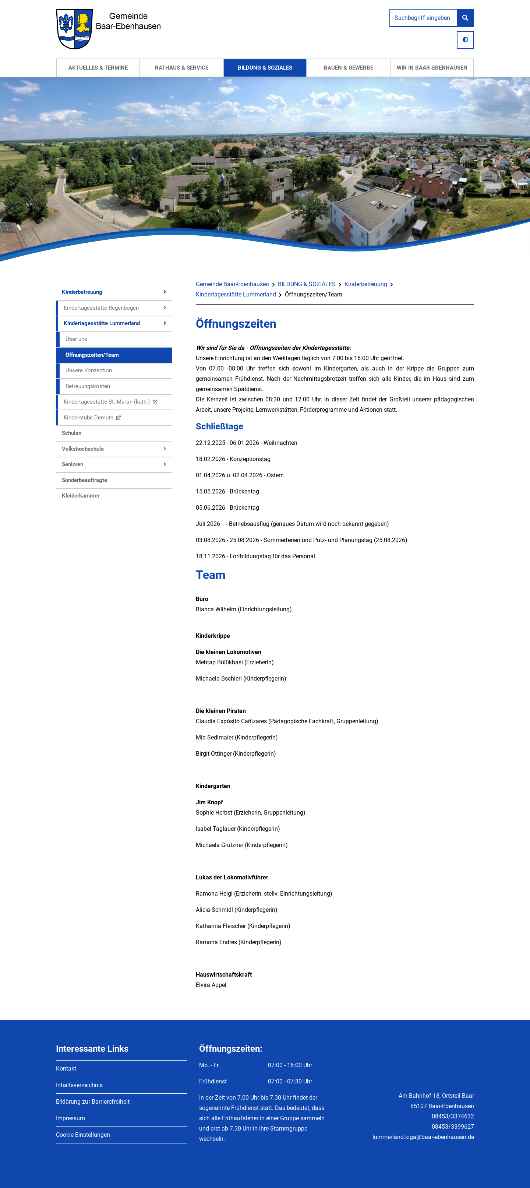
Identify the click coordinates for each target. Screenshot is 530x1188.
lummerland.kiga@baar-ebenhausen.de (423, 1136)
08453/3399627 (453, 1126)
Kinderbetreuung (365, 284)
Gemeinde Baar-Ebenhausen (232, 284)
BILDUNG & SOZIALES (307, 284)
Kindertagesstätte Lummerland (236, 294)
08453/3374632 (453, 1116)
